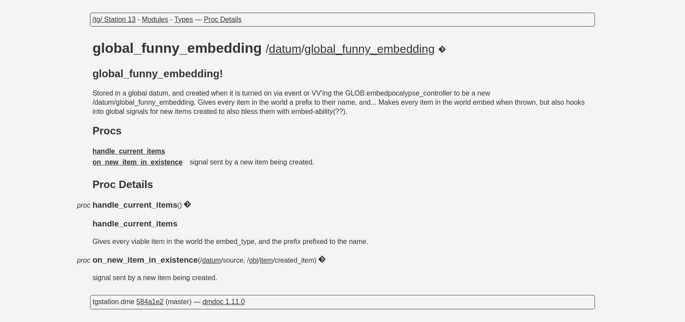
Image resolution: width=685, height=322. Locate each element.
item (266, 260)
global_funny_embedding (369, 48)
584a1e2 (149, 301)
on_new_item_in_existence (138, 162)
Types (183, 19)
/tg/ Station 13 (114, 19)
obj (253, 260)
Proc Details (223, 19)
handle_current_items (129, 151)
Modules (155, 19)
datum (285, 48)
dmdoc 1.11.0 (223, 301)
